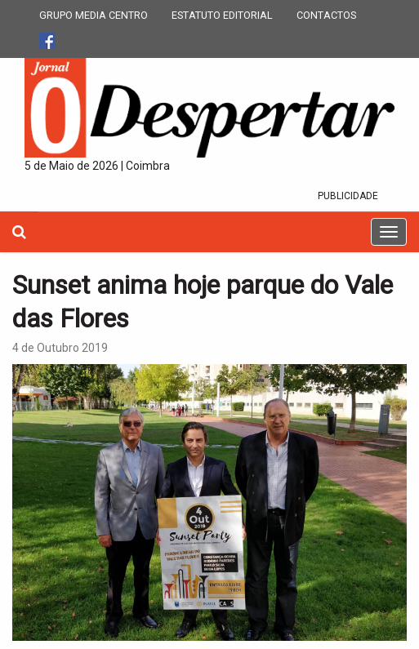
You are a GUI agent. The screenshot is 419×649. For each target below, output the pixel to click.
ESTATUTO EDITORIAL (222, 15)
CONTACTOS (326, 15)
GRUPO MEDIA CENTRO (93, 15)
